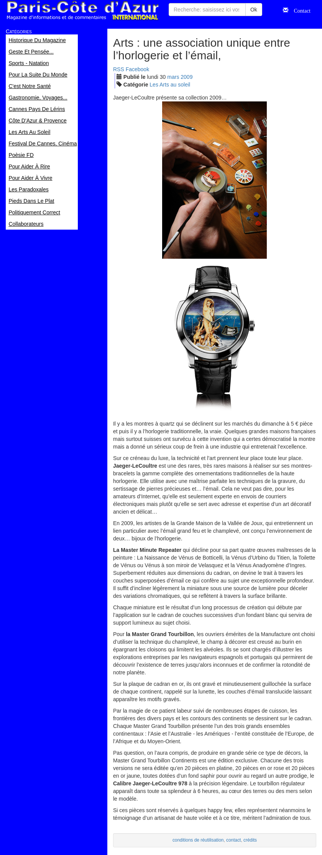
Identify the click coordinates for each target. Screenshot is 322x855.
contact (233, 840)
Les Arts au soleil (170, 85)
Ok (253, 10)
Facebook (137, 69)
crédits (250, 840)
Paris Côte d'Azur (82, 10)
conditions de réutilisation (198, 840)
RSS (118, 69)
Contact (299, 10)
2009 (186, 77)
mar (173, 77)
